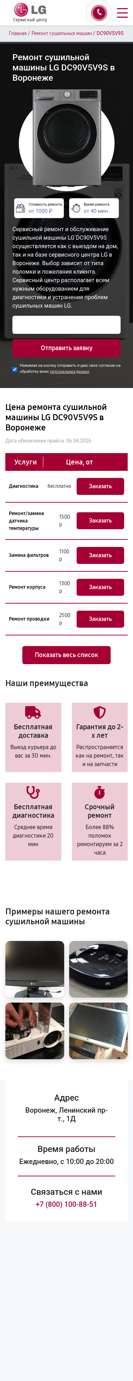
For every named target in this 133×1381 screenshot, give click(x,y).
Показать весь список (66, 655)
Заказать (100, 486)
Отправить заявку (67, 348)
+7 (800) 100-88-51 (67, 1204)
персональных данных (69, 371)
